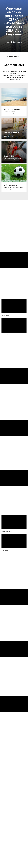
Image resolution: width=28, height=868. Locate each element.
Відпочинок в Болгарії (13, 109)
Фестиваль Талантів (12, 138)
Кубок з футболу (10, 197)
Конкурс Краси (10, 168)
